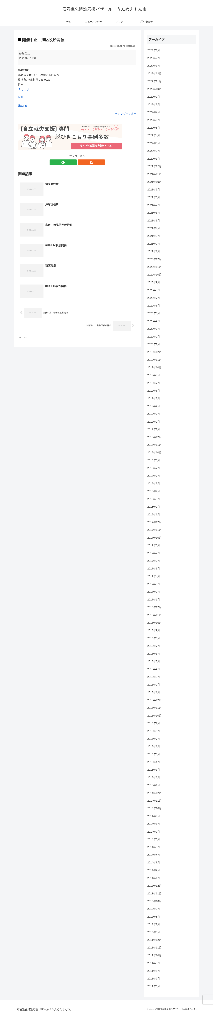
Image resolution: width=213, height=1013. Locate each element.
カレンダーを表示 (125, 113)
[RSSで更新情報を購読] (81, 162)
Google (22, 105)
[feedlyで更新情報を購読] (74, 162)
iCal (20, 96)
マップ (23, 89)
